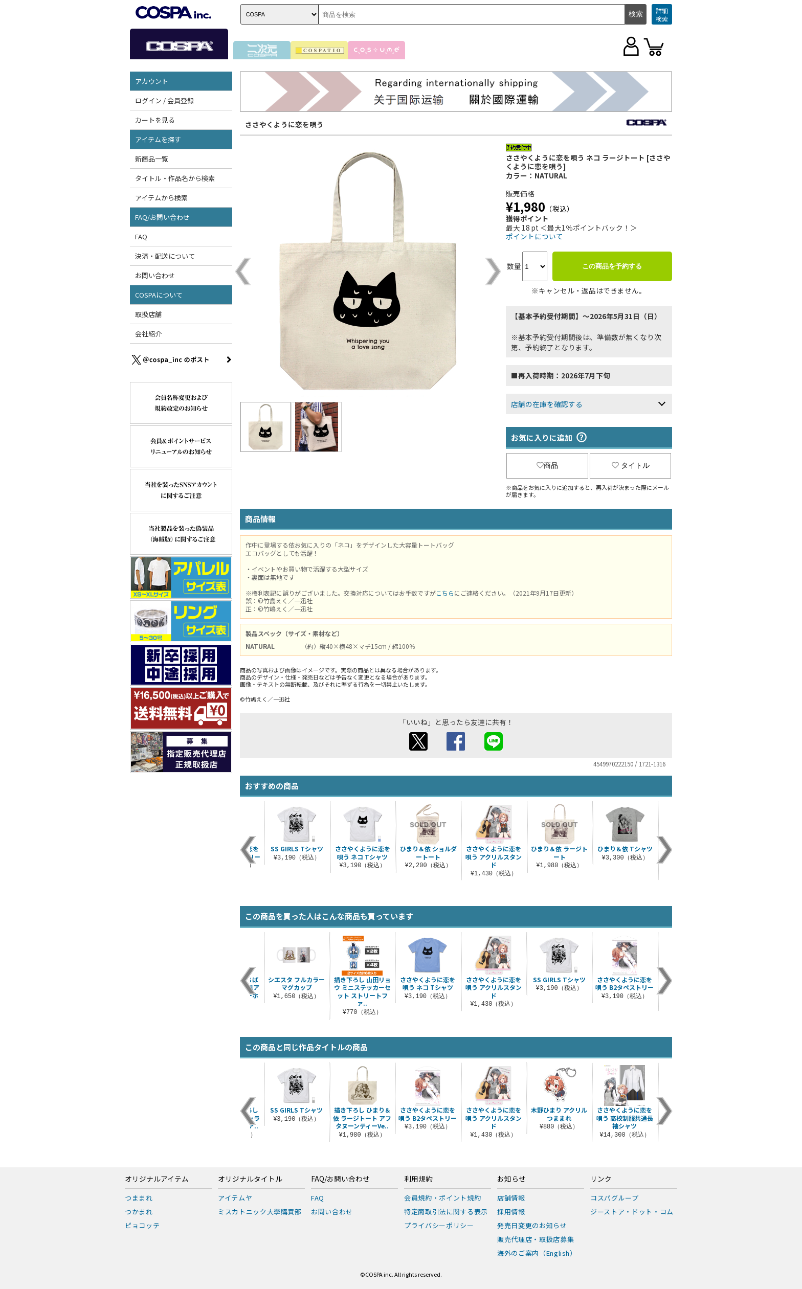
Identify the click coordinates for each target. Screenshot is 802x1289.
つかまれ (139, 1211)
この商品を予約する (612, 266)
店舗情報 (511, 1198)
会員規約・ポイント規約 (442, 1198)
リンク (601, 1179)
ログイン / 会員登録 (164, 100)
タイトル (631, 465)
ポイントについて (534, 236)
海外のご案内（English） (537, 1253)
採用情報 (511, 1211)
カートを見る (155, 120)
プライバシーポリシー (439, 1225)
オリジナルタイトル (250, 1179)
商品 (547, 465)
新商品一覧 (151, 159)
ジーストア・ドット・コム (632, 1211)
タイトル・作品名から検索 (175, 178)
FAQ (141, 236)
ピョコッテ (142, 1225)
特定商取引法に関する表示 (446, 1211)
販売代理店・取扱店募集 (535, 1239)
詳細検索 (662, 14)
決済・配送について (165, 256)
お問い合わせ (155, 275)
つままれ (139, 1198)
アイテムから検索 (161, 197)
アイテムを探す (158, 139)
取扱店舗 (148, 314)
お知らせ (511, 1179)
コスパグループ (614, 1198)
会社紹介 (148, 333)
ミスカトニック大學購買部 (260, 1211)
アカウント (151, 81)
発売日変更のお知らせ (532, 1225)
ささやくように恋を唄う (284, 124)
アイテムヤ (235, 1198)
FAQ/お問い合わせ (162, 217)
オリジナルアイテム (157, 1179)
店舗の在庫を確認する (547, 404)
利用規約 (418, 1179)
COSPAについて (159, 295)
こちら (445, 593)
